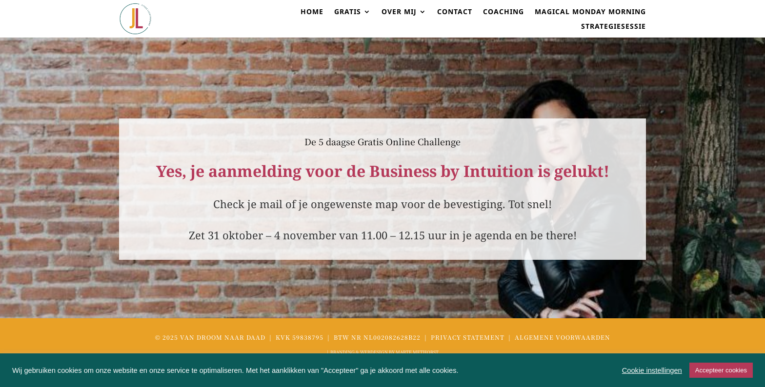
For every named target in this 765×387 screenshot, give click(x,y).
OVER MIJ (399, 12)
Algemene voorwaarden (562, 337)
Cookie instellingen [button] (652, 370)
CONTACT (454, 12)
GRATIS (347, 12)
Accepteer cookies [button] (721, 370)
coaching (503, 12)
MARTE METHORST (417, 352)
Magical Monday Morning (590, 12)
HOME (312, 12)
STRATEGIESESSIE (613, 27)
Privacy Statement (468, 337)
